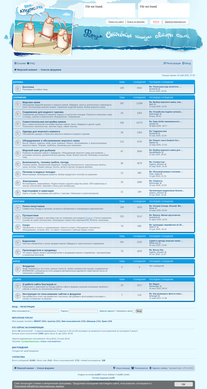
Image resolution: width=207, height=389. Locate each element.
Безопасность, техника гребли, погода (46, 162)
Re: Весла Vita (156, 250)
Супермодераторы (30, 341)
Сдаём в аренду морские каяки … (166, 241)
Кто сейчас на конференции (28, 327)
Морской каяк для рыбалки (39, 150)
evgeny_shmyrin (156, 164)
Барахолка (18, 236)
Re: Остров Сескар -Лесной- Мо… (166, 206)
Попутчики (18, 201)
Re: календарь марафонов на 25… (166, 225)
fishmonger (154, 114)
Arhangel (153, 296)
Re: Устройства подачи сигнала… (166, 112)
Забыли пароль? (107, 311)
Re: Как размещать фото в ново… (166, 294)
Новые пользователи (50, 341)
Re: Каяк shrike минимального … (165, 121)
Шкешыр (91, 321)
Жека (151, 208)
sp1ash (152, 124)
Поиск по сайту (116, 22)
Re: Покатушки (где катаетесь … (165, 87)
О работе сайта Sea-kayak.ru (39, 284)
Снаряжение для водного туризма (43, 112)
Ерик (104, 321)
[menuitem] (31, 63)
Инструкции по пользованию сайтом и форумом (52, 294)
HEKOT (152, 227)
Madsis (152, 142)
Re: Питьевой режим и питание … (166, 172)
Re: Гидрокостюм (158, 131)
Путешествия (31, 215)
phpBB (97, 375)
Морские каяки (31, 102)
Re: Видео (154, 284)
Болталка (18, 82)
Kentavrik (153, 89)
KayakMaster (155, 152)
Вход (14, 307)
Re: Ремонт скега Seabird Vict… (165, 140)
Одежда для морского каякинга (41, 131)
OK (183, 384)
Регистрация (27, 307)
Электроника (30, 181)
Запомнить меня (126, 311)
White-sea (153, 243)
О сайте (17, 280)
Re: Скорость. (156, 181)
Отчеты (88, 218)
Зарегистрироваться (175, 22)
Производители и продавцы (40, 250)
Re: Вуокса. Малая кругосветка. (165, 215)
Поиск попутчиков (34, 206)
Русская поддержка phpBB (103, 378)
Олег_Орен (154, 174)
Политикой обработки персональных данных (39, 386)
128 (103, 360)
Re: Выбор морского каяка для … (166, 150)
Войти (156, 22)
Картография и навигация (38, 190)
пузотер (51, 321)
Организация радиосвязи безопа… (166, 190)
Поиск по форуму (136, 22)
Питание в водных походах (39, 172)
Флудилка (29, 266)
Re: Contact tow (157, 162)
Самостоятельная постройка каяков (44, 121)
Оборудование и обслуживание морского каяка (51, 140)
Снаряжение (19, 98)
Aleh (151, 104)
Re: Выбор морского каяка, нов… (166, 102)
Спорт (26, 225)
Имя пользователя (71, 321)
